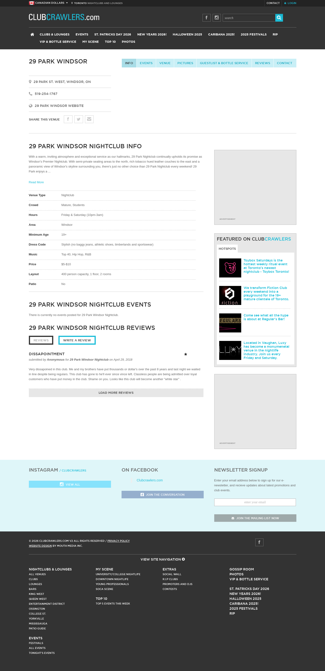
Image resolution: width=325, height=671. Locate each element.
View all (70, 485)
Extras (169, 569)
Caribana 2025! (221, 34)
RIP (275, 34)
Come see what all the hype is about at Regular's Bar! (266, 317)
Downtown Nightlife (112, 579)
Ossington (37, 608)
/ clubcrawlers (72, 470)
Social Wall (172, 574)
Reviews (262, 63)
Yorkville (36, 618)
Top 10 (110, 41)
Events (82, 34)
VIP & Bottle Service (58, 41)
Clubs (33, 579)
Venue (165, 63)
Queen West (38, 598)
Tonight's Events (42, 652)
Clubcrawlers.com (150, 480)
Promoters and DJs (177, 584)
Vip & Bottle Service (248, 579)
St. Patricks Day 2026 (112, 34)
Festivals (36, 643)
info (129, 63)
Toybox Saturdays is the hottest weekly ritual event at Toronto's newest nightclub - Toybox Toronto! (266, 265)
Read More (36, 182)
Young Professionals (112, 584)
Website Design (40, 545)
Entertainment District (47, 603)
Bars (32, 589)
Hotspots (227, 248)
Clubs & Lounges (54, 34)
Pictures (185, 63)
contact (284, 63)
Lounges (35, 584)
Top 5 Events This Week (113, 603)
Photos (128, 41)
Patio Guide (37, 628)
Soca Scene (104, 589)
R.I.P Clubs (170, 579)
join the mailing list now (255, 518)
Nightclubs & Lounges (50, 569)
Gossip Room (241, 569)
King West (36, 594)
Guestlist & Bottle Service (224, 63)
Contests (170, 589)
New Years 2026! (152, 34)
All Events (37, 648)
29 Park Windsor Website (59, 106)
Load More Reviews (116, 392)
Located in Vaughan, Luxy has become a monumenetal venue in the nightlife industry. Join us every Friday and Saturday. (266, 350)
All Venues (37, 574)
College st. (37, 613)
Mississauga (38, 623)
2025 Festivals (254, 34)
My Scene (90, 41)
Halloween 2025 (187, 34)
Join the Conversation (162, 495)
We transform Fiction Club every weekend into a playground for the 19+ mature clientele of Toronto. (266, 293)
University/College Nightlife (118, 574)
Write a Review (77, 340)
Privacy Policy (118, 540)
